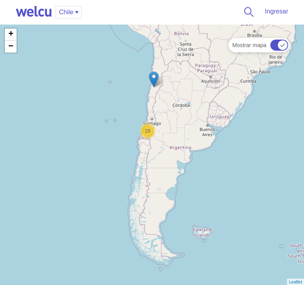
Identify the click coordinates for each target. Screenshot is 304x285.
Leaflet (295, 281)
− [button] (10, 47)
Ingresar (276, 11)
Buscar (247, 12)
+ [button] (10, 34)
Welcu (33, 12)
